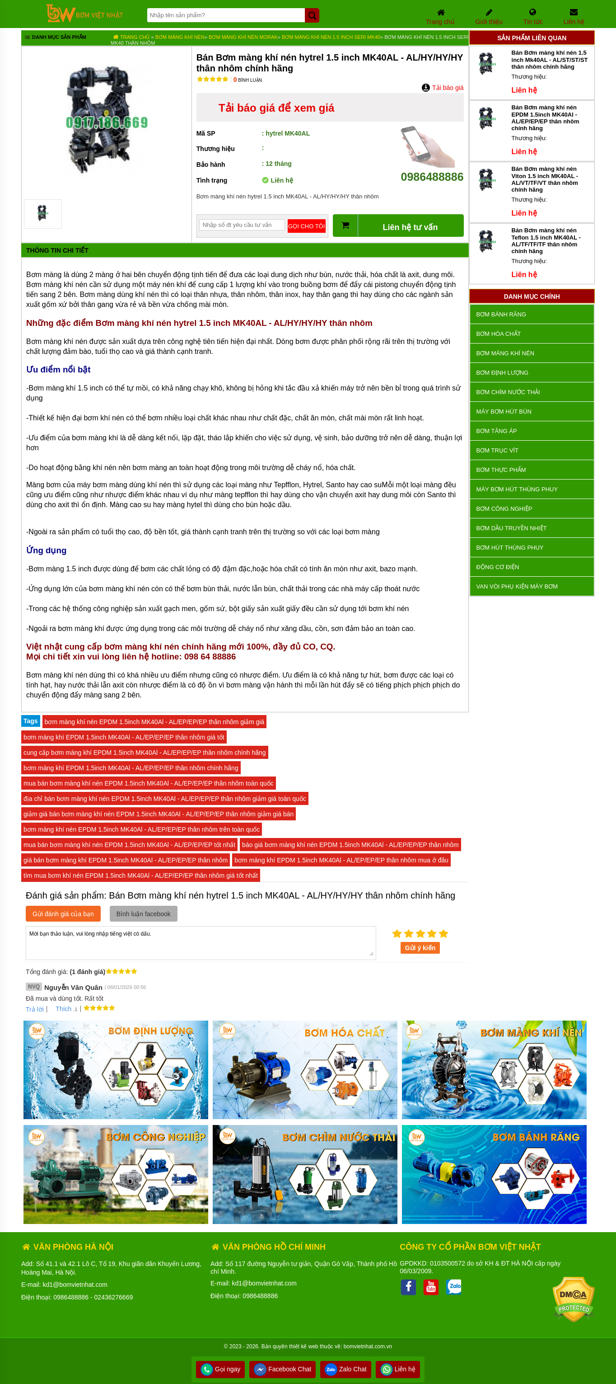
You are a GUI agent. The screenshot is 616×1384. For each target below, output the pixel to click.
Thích (60, 1008)
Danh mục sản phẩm (54, 38)
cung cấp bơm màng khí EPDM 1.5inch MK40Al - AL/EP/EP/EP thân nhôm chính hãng (144, 752)
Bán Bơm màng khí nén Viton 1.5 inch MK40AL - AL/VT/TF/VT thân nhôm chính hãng (545, 179)
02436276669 (113, 1297)
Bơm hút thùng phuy (510, 547)
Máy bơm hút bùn (504, 411)
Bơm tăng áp (496, 431)
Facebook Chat (282, 1369)
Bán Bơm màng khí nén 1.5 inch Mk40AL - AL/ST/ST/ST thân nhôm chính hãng (550, 59)
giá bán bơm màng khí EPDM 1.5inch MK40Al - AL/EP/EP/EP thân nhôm (125, 860)
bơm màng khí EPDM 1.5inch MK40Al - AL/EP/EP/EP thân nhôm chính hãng (130, 768)
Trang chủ (131, 37)
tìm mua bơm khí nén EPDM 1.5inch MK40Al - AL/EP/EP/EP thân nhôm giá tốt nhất (140, 875)
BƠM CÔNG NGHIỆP (504, 508)
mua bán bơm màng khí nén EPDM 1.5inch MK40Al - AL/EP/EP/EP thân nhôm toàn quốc (148, 783)
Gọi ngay (220, 1369)
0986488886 (432, 170)
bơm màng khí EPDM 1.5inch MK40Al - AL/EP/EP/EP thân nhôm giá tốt (123, 737)
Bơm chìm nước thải (508, 392)
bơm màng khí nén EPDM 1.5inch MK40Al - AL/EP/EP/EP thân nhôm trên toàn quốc (141, 829)
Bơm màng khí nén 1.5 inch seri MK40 (331, 37)
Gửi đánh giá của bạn (63, 914)
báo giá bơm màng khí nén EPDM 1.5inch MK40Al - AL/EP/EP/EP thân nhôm (350, 844)
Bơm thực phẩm (501, 469)
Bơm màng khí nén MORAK (243, 37)
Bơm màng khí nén (180, 37)
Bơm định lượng (502, 372)
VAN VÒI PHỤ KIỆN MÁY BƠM (517, 586)
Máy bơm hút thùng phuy (517, 489)
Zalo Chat (346, 1369)
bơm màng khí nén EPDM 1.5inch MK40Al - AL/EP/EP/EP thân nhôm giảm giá (155, 721)
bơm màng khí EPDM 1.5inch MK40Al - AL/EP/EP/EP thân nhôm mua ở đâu (341, 860)
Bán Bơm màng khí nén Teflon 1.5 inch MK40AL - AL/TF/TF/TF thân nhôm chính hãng (546, 240)
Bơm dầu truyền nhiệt (511, 528)
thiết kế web (303, 1346)
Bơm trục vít (497, 450)
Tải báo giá (442, 87)
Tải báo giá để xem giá (276, 108)
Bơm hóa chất (498, 333)
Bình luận (247, 80)
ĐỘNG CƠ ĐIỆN (497, 567)
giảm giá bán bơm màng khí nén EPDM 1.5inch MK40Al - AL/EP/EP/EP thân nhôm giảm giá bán (158, 814)
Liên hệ (397, 1369)
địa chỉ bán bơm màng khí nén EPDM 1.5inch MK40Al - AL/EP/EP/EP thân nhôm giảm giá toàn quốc (164, 798)
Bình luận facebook (144, 914)
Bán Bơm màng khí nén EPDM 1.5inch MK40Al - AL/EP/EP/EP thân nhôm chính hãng (545, 118)
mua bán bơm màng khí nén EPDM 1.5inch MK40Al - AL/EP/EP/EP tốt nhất (129, 844)
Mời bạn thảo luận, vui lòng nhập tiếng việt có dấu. (200, 942)
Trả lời (35, 1009)
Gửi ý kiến (420, 947)
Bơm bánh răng (501, 314)
